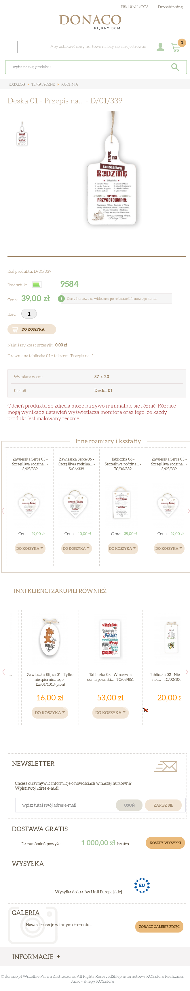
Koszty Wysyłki (165, 843)
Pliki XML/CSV (134, 6)
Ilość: (12, 314)
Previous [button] (3, 672)
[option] (111, 176)
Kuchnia (69, 84)
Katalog (17, 84)
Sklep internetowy (128, 976)
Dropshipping (170, 6)
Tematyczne (43, 84)
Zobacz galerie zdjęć (159, 926)
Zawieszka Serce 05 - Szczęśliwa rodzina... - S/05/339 (30, 464)
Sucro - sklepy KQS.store (92, 981)
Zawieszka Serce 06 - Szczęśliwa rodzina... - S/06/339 (76, 464)
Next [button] (187, 672)
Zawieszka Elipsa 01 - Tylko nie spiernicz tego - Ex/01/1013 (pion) (50, 679)
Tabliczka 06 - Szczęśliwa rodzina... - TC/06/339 (123, 464)
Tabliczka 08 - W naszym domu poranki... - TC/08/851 (110, 677)
